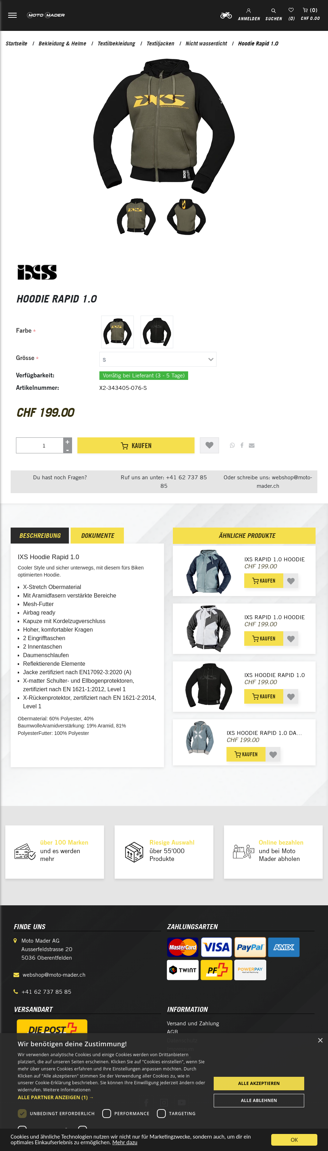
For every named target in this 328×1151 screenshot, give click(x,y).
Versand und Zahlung (193, 1023)
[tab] (156, 359)
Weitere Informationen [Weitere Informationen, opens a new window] (67, 1090)
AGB (172, 1032)
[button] (112, 1097)
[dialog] (164, 1092)
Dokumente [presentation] (97, 535)
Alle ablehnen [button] (259, 1100)
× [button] (320, 1040)
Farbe (24, 330)
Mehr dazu (131, 1146)
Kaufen (136, 445)
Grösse (25, 357)
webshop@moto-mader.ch (54, 974)
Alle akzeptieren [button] (259, 1083)
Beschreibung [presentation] (39, 535)
